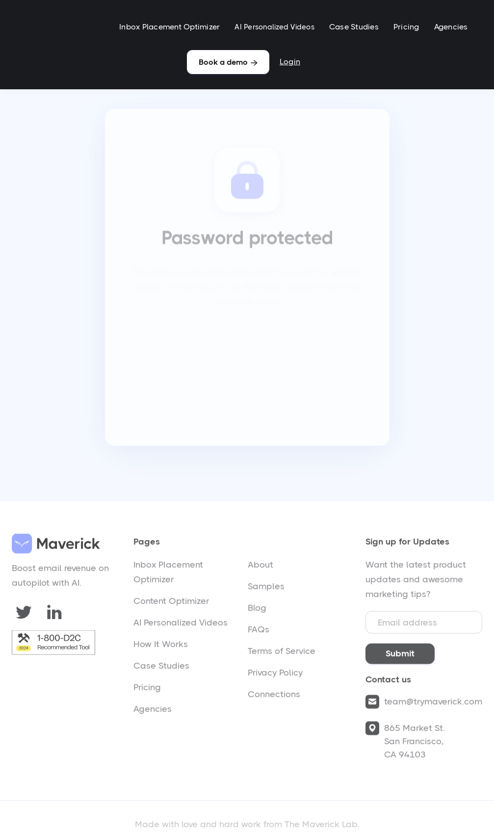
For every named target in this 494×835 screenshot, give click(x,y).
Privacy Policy (275, 675)
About (260, 567)
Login (290, 61)
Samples (266, 589)
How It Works (160, 647)
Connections (274, 697)
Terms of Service (281, 653)
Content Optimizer (171, 603)
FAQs (258, 632)
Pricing (406, 26)
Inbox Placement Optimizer (169, 26)
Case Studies (354, 26)
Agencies (451, 26)
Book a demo (228, 62)
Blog (257, 610)
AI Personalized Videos (274, 27)
